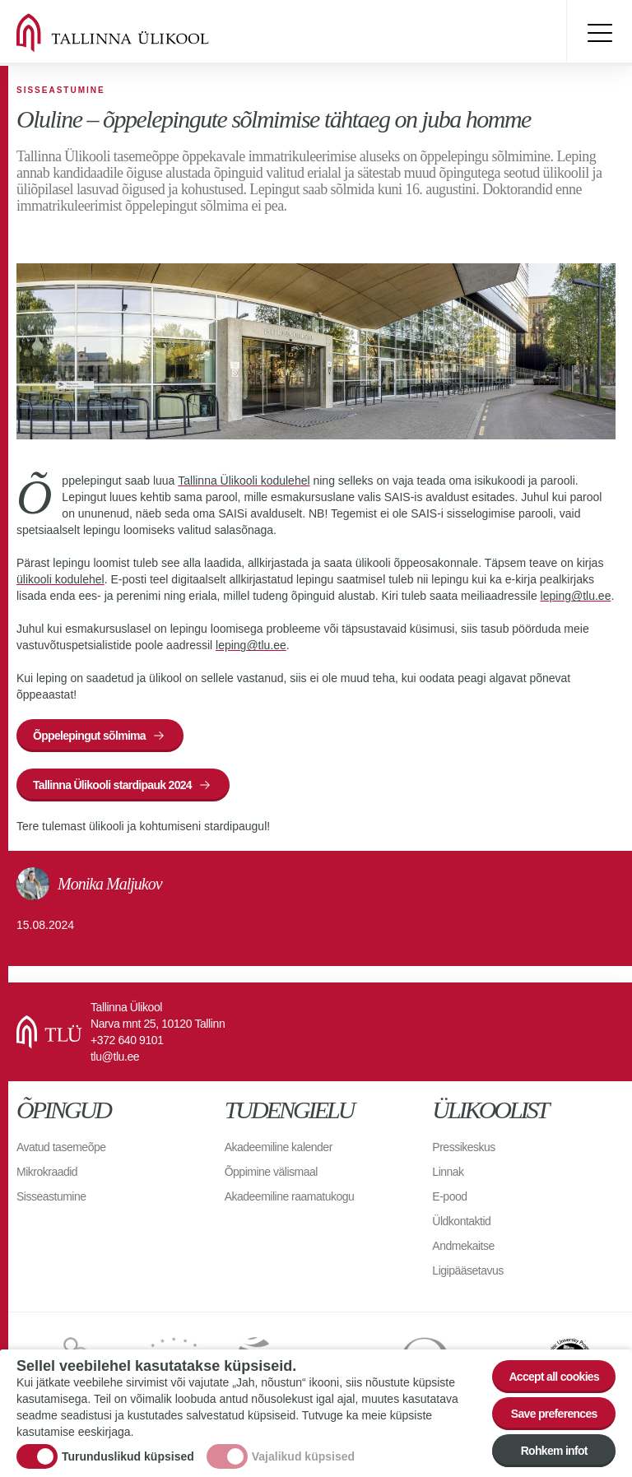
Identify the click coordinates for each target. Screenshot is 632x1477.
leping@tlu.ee (576, 595)
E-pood (449, 1196)
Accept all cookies (554, 1376)
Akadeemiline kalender (278, 1147)
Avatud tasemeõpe (61, 1147)
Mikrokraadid (46, 1171)
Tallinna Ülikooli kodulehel (243, 480)
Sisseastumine (51, 1196)
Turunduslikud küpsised (128, 1456)
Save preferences (554, 1413)
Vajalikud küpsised (303, 1456)
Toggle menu (599, 33)
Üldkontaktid (461, 1221)
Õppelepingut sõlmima (89, 735)
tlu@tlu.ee (115, 1056)
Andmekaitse (463, 1245)
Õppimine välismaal (271, 1171)
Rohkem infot (554, 1450)
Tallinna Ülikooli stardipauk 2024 (112, 785)
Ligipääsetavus (467, 1270)
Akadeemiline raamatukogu (290, 1196)
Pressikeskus (463, 1147)
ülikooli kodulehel (60, 579)
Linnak (447, 1171)
